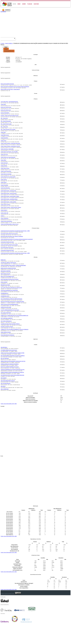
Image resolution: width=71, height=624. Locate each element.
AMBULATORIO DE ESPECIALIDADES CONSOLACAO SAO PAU (13, 361)
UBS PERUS (3, 386)
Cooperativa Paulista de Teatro (7, 242)
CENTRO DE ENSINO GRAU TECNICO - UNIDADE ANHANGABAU (13, 265)
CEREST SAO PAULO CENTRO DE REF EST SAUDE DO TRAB (12, 352)
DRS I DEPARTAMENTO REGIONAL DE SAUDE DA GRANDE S (13, 355)
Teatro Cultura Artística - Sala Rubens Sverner (10, 146)
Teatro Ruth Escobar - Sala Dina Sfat (8, 190)
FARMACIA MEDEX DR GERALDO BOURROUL (10, 364)
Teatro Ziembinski (4, 218)
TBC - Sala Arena (4, 118)
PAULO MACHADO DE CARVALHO (7, 335)
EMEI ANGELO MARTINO (5, 271)
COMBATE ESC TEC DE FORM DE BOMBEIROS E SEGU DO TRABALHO (14, 329)
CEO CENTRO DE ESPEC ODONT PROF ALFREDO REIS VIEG (12, 375)
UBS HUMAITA (4, 378)
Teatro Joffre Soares (5, 168)
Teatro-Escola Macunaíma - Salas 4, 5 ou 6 (9, 224)
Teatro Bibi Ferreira (5, 135)
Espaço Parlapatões (5, 112)
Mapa (14, 4)
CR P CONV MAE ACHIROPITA (6, 318)
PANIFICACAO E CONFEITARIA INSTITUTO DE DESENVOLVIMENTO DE (14, 315)
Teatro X (2, 215)
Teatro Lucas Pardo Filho (6, 171)
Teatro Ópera (3, 182)
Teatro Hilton (3, 160)
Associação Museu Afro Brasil (7, 247)
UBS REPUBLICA (4, 347)
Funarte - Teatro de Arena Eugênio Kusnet (9, 115)
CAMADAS (7, 9)
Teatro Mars (3, 104)
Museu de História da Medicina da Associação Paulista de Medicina (15, 86)
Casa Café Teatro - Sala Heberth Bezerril (9, 101)
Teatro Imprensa (4, 162)
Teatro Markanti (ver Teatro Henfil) (8, 176)
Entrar (36, 4)
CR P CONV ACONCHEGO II (6, 321)
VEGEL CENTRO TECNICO (6, 332)
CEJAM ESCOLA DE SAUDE (6, 307)
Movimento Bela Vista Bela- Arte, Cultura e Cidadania (12, 236)
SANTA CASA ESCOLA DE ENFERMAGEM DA (9, 304)
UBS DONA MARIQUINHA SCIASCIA (8, 380)
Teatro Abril (3, 132)
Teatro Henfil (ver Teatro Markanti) (8, 157)
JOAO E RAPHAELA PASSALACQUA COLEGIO (9, 279)
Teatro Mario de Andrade (6, 174)
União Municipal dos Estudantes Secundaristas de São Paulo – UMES (15, 230)
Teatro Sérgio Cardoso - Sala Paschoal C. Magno (11, 207)
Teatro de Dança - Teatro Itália (7, 149)
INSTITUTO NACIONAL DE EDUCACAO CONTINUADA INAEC (12, 301)
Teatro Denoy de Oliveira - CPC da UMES (9, 151)
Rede (19, 4)
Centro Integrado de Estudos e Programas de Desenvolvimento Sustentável (17, 239)
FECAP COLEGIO (4, 282)
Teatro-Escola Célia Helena (6, 221)
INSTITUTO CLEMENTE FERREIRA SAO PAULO (10, 366)
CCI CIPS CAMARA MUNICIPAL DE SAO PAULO (10, 310)
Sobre (23, 4)
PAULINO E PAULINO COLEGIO (7, 326)
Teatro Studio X (4, 210)
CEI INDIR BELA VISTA (5, 296)
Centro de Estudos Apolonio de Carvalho (9, 244)
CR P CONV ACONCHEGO (6, 312)
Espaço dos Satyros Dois (6, 107)
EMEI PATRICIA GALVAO (5, 273)
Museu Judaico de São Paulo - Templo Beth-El (10, 89)
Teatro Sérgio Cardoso (5, 204)
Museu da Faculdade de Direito (7, 83)
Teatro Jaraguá (4, 165)
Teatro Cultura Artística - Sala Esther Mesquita (10, 143)
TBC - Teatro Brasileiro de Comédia (8, 129)
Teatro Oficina (4, 179)
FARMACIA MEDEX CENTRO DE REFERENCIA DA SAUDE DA (12, 372)
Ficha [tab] (6, 47)
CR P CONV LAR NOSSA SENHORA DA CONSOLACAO (11, 287)
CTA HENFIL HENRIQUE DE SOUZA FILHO (9, 350)
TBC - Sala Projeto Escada (6, 123)
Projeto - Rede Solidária (6, 43)
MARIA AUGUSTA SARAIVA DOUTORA (8, 268)
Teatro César (3, 140)
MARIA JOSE (3, 259)
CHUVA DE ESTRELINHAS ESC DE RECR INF (9, 290)
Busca (29, 4)
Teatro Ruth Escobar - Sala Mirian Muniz (9, 199)
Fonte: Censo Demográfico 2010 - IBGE (9, 403)
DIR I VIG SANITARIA (5, 358)
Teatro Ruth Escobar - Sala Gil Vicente (9, 193)
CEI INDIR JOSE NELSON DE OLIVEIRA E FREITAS (10, 323)
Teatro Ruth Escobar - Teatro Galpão (8, 201)
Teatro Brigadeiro (4, 137)
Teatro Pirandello (4, 185)
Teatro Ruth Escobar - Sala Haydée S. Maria (10, 196)
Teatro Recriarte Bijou (5, 187)
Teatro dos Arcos (4, 154)
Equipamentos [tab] (9, 51)
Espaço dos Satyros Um (6, 110)
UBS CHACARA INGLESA (5, 383)
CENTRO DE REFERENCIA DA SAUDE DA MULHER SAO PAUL (12, 369)
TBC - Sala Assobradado (6, 121)
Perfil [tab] (6, 49)
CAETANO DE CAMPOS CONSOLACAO (8, 262)
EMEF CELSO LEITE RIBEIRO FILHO (7, 276)
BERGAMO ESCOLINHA (5, 284)
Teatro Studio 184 (4, 213)
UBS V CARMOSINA (5, 389)
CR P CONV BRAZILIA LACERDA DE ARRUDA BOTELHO (11, 298)
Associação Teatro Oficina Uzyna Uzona (9, 233)
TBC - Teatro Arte (4, 126)
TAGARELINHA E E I (4, 293)
